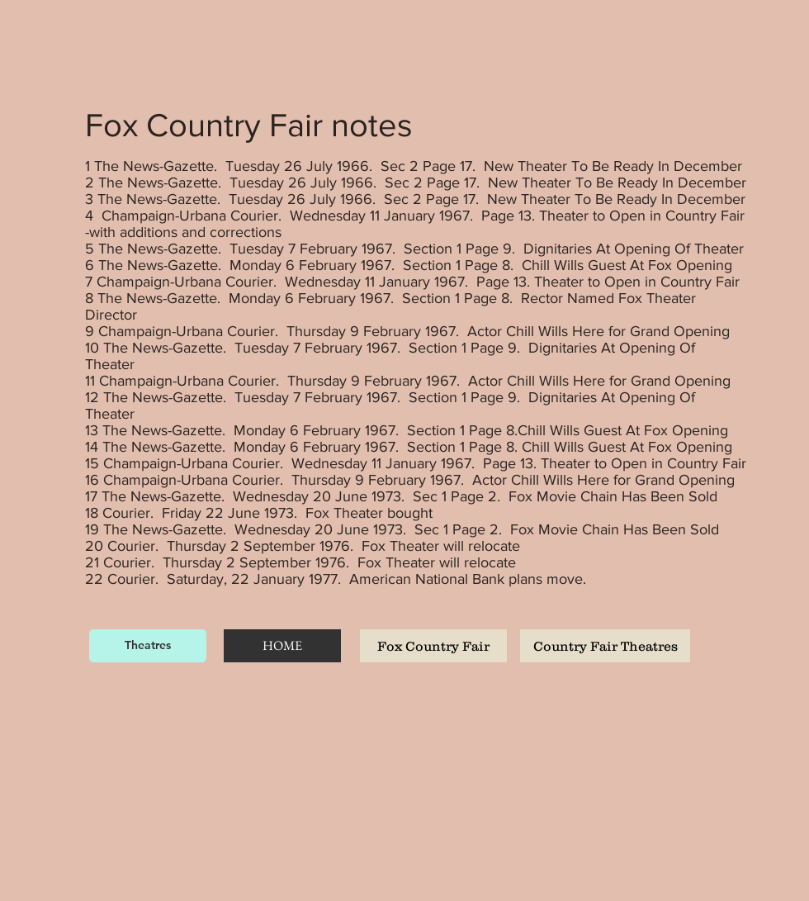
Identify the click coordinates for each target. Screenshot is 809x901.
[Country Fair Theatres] (605, 645)
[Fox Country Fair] (433, 645)
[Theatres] (147, 645)
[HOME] (282, 645)
